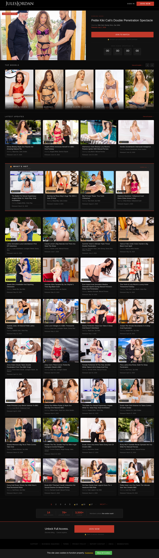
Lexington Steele (29, 248)
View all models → (137, 65)
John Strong (101, 248)
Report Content (97, 544)
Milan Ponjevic (86, 250)
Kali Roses (15, 490)
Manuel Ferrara (100, 151)
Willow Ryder (54, 410)
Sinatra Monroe (17, 449)
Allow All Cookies (103, 553)
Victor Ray (29, 203)
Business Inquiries (51, 544)
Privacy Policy (79, 544)
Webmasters (123, 544)
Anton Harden (142, 149)
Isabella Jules (16, 330)
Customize (89, 553)
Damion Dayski (63, 151)
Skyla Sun (15, 151)
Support (34, 544)
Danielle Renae (130, 449)
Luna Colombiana (17, 248)
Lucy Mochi (91, 151)
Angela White (54, 151)
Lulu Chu (128, 490)
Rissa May (56, 201)
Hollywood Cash (136, 201)
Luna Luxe (53, 328)
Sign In (131, 4)
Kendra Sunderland (131, 149)
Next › (103, 504)
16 (83, 504)
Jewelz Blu (15, 289)
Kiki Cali (101, 25)
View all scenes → (148, 116)
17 (91, 504)
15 (76, 504)
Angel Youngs (65, 449)
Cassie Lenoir (54, 248)
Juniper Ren (129, 330)
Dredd (96, 449)
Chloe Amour (127, 201)
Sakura (127, 248)
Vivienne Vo (129, 410)
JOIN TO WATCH (122, 35)
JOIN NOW (94, 529)
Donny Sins (109, 25)
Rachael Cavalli (55, 490)
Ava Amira (91, 449)
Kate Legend (92, 490)
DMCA (111, 544)
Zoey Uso (53, 369)
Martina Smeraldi (93, 291)
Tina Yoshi (91, 201)
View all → (144, 167)
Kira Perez (128, 369)
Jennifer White (92, 369)
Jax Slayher (62, 289)
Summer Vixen (92, 248)
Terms (66, 544)
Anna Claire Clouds (18, 369)
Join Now (145, 4)
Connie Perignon (55, 449)
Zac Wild (117, 25)
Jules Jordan (23, 151)
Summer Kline (54, 289)
